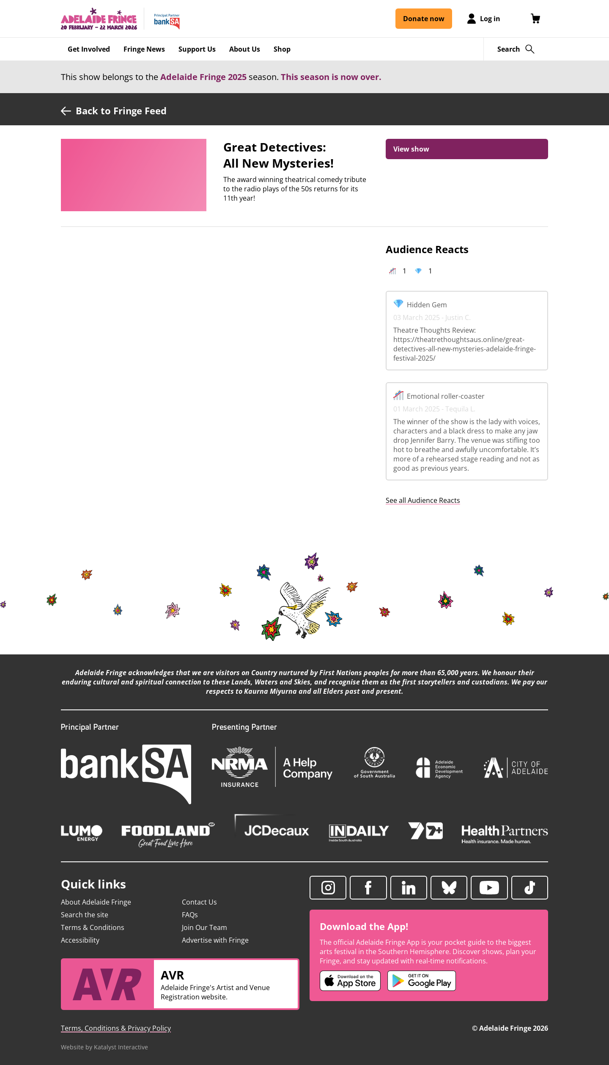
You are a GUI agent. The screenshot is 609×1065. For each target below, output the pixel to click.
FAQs (190, 914)
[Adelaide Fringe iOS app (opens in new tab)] (350, 981)
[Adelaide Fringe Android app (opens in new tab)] (421, 981)
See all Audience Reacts (423, 500)
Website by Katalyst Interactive (104, 1047)
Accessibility (80, 940)
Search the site (84, 914)
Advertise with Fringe (215, 940)
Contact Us (199, 902)
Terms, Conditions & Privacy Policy (116, 1028)
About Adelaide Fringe (96, 902)
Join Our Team (204, 927)
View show (411, 149)
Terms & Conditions (92, 927)
